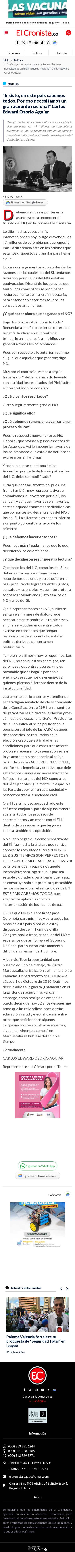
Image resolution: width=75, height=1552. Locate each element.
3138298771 (18, 1469)
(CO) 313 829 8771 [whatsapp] (21, 1455)
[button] (48, 43)
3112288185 (39, 1463)
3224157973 (39, 1469)
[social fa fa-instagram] (30, 43)
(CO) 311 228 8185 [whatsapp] (21, 1451)
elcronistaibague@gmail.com (29, 1476)
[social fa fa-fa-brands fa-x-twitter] (23, 43)
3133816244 (18, 1463)
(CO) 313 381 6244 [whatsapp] (21, 1446)
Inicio (6, 60)
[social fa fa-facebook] (17, 43)
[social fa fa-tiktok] (42, 43)
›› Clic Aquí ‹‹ (37, 1401)
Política (18, 60)
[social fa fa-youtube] (36, 43)
